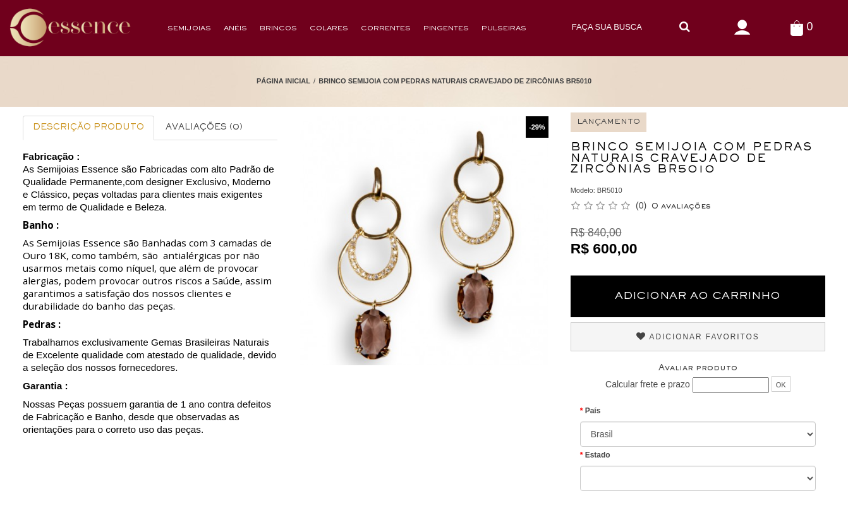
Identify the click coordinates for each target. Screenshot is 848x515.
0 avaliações (681, 206)
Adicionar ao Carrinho (697, 296)
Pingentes (446, 28)
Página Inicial (283, 81)
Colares (329, 28)
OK (781, 385)
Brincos (278, 28)
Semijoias (189, 28)
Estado (597, 455)
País (593, 410)
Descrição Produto (88, 127)
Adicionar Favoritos (698, 336)
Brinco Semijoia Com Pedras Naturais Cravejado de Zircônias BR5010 (454, 81)
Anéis (235, 28)
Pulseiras (504, 28)
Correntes (386, 28)
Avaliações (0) (204, 127)
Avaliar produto (697, 368)
